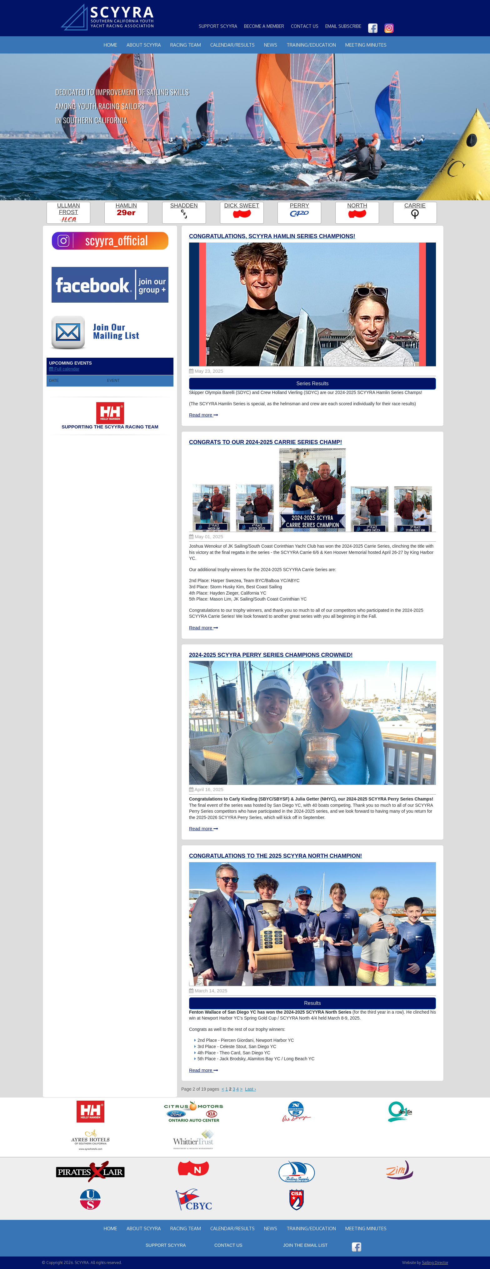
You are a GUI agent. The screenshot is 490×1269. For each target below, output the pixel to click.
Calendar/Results (232, 45)
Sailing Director (435, 1262)
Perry (299, 205)
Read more (203, 414)
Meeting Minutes (366, 45)
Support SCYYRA (218, 26)
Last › (250, 1089)
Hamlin (126, 205)
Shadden (184, 205)
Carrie (415, 205)
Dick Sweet (241, 205)
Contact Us (304, 26)
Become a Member (264, 26)
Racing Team (185, 45)
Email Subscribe (343, 26)
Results (312, 1003)
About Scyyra (144, 45)
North (357, 205)
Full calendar (64, 368)
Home (110, 45)
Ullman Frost (68, 208)
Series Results (312, 383)
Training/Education (311, 45)
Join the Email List (305, 1245)
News (270, 45)
